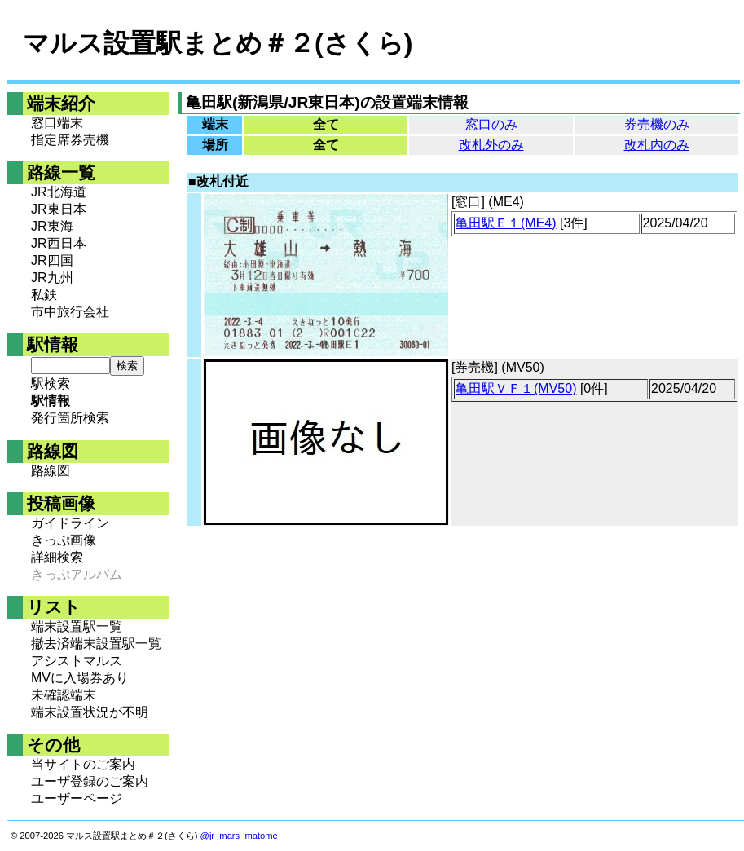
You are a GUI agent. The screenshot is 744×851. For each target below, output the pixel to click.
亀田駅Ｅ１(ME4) (506, 223)
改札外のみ (491, 145)
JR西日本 (58, 243)
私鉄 (44, 295)
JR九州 (52, 277)
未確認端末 (63, 695)
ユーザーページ (76, 798)
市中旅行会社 (70, 312)
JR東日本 (58, 209)
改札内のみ (656, 145)
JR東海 (52, 226)
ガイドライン (70, 523)
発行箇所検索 (70, 418)
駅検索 (50, 383)
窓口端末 (57, 123)
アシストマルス (76, 661)
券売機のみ (656, 124)
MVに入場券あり (80, 678)
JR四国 (52, 260)
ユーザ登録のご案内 (89, 781)
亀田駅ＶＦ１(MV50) (516, 388)
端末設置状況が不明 (89, 712)
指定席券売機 (70, 140)
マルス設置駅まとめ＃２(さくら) (217, 43)
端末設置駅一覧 (76, 626)
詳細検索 (57, 557)
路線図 (50, 471)
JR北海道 (58, 192)
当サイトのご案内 (83, 764)
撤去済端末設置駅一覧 (96, 643)
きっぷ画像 (63, 540)
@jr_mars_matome (239, 835)
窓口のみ (491, 124)
